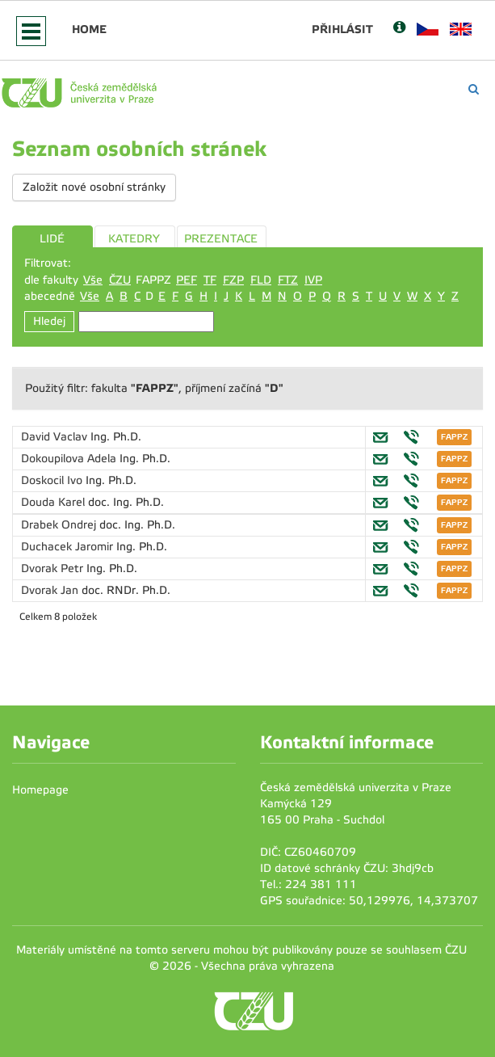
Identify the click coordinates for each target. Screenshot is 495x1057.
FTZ (288, 280)
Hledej (49, 321)
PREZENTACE (221, 239)
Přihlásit (342, 29)
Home (89, 29)
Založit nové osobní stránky (94, 187)
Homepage (40, 790)
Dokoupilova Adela (70, 459)
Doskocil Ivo (53, 480)
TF (209, 280)
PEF (186, 280)
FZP (233, 280)
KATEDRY (134, 239)
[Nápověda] (399, 29)
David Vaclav (55, 437)
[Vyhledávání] (473, 89)
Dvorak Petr (53, 568)
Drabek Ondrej (60, 525)
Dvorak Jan (51, 590)
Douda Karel (54, 502)
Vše (93, 280)
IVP (313, 280)
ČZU (120, 280)
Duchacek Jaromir (68, 547)
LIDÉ (52, 239)
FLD (260, 280)
